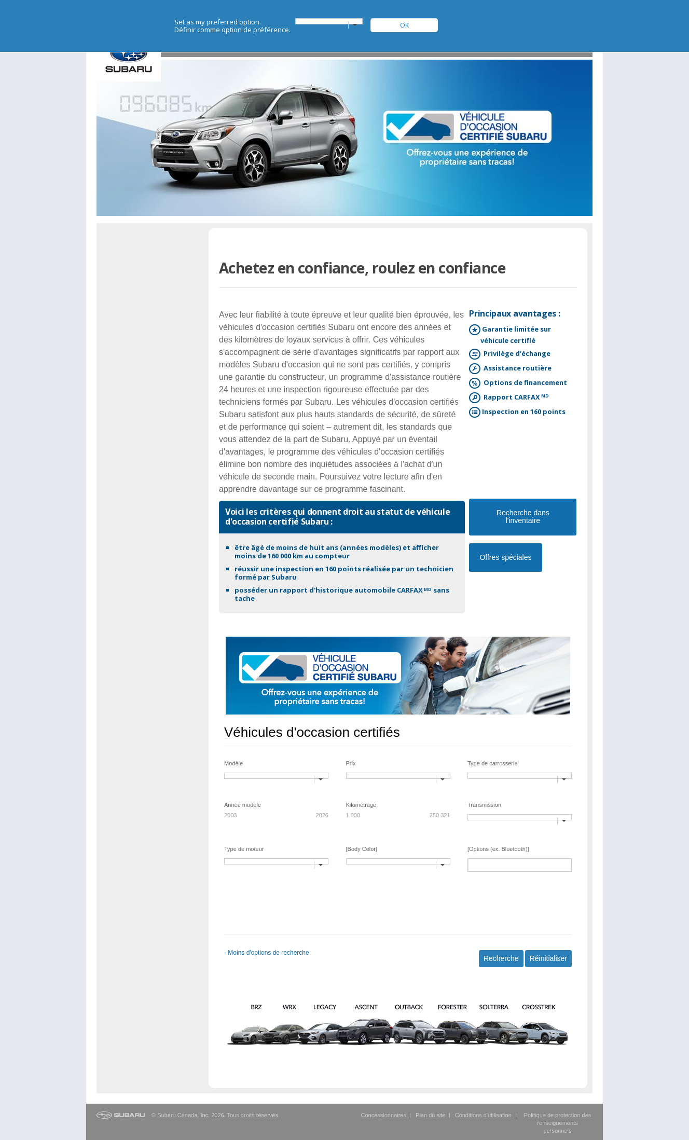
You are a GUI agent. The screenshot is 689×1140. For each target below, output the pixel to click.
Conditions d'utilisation (483, 1115)
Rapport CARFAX (514, 397)
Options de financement (523, 383)
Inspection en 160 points (523, 412)
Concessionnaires (383, 1115)
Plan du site (430, 1115)
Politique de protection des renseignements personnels (557, 1123)
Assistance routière (516, 368)
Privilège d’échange (515, 354)
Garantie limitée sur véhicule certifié (515, 334)
